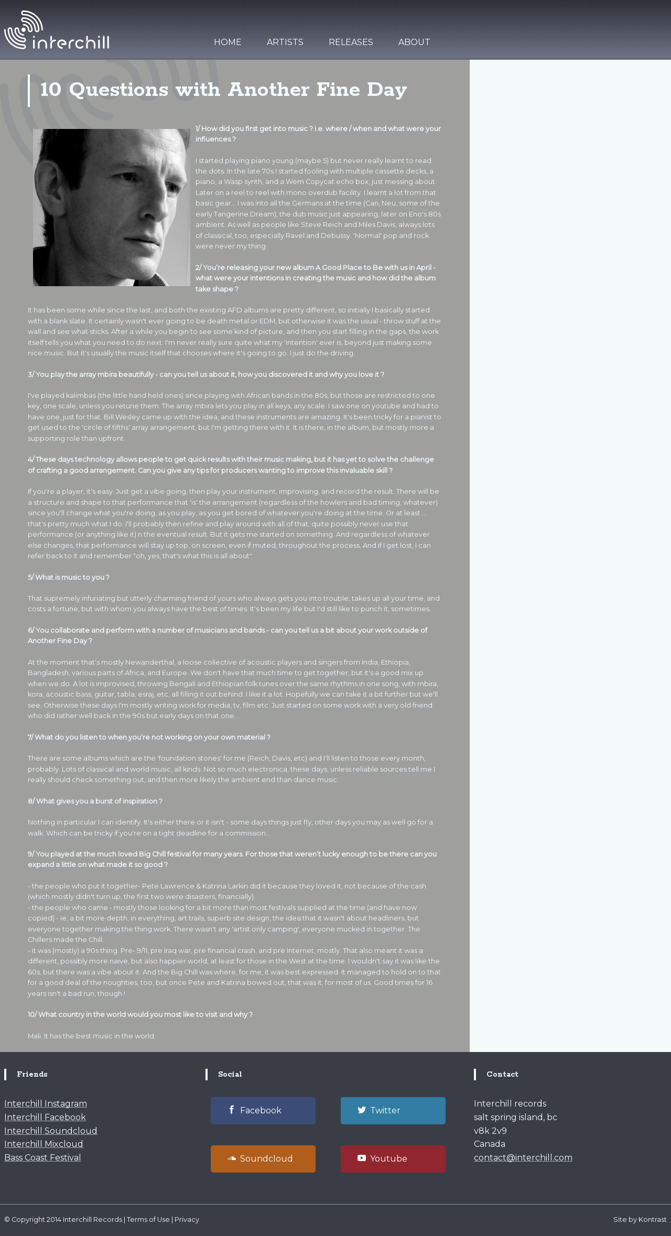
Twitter (379, 1110)
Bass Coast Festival (42, 1158)
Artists (285, 42)
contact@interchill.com (523, 1158)
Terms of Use (148, 1219)
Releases (351, 42)
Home (228, 42)
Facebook (255, 1110)
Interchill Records (92, 1219)
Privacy (187, 1219)
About (414, 42)
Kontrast (652, 1219)
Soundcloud (260, 1159)
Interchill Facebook (45, 1117)
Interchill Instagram (45, 1104)
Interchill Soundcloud (51, 1131)
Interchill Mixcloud (43, 1144)
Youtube (382, 1159)
